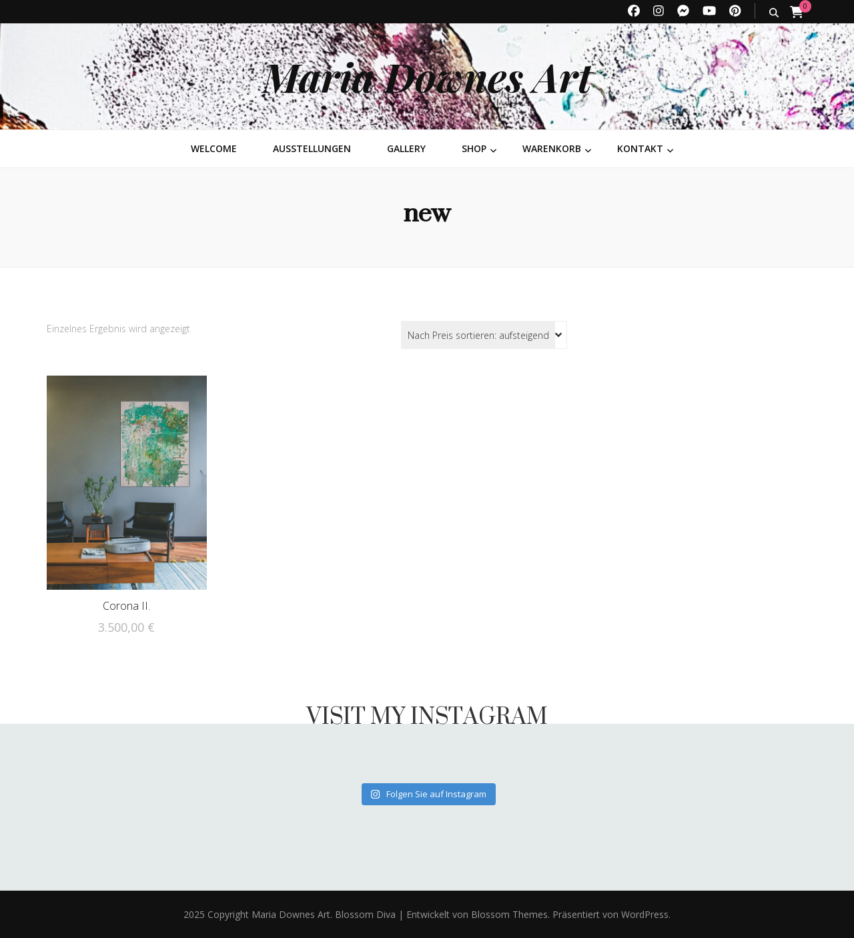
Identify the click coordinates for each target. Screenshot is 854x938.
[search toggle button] (774, 12)
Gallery (406, 148)
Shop (474, 148)
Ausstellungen (312, 148)
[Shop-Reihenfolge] (484, 335)
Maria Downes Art (427, 76)
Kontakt (640, 148)
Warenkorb (551, 148)
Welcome (214, 148)
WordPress (645, 914)
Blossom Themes (508, 914)
